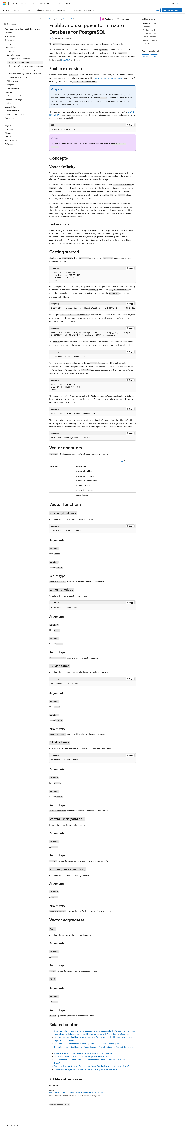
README (65, 59)
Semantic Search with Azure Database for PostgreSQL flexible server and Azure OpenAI (92, 1066)
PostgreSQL (67, 19)
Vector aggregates (150, 40)
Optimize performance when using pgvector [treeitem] (26, 66)
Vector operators (149, 33)
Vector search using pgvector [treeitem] (20, 62)
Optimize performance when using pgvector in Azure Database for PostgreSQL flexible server (94, 1030)
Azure (58, 19)
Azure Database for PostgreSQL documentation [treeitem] (23, 29)
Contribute (45, 1123)
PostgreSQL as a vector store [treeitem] (20, 58)
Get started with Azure (172, 10)
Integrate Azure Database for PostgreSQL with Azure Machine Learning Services (88, 1043)
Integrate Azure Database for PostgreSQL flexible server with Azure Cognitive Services (91, 1034)
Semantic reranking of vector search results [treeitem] (25, 73)
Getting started (149, 30)
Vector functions (149, 36)
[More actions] (133, 19)
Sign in (179, 3)
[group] (92, 308)
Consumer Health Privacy (72, 1123)
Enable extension (149, 23)
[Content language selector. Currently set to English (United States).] (14, 1117)
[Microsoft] (4, 3)
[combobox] (23, 24)
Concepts (146, 26)
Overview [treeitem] (10, 51)
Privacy (55, 1123)
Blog (34, 1123)
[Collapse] (40, 19)
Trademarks (104, 1123)
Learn (51, 19)
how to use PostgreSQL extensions (108, 78)
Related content (149, 43)
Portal (157, 10)
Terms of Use (92, 1123)
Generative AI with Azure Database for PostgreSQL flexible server (82, 1056)
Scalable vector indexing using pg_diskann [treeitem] (25, 70)
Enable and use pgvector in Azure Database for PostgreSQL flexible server (86, 1069)
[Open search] (173, 3)
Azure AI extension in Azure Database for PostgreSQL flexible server (83, 1053)
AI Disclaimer (8, 1123)
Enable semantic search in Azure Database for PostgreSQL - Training (76, 1092)
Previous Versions (22, 1123)
